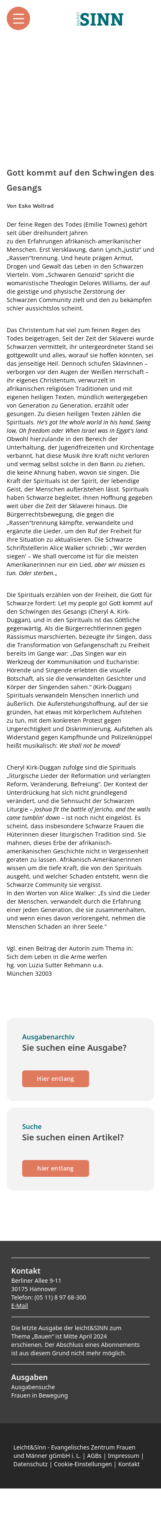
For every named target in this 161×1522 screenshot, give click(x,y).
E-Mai (18, 1306)
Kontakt (129, 1464)
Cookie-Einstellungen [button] (83, 1464)
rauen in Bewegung (41, 1395)
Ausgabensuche (33, 1387)
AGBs (94, 1456)
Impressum (123, 1456)
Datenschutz (30, 1464)
